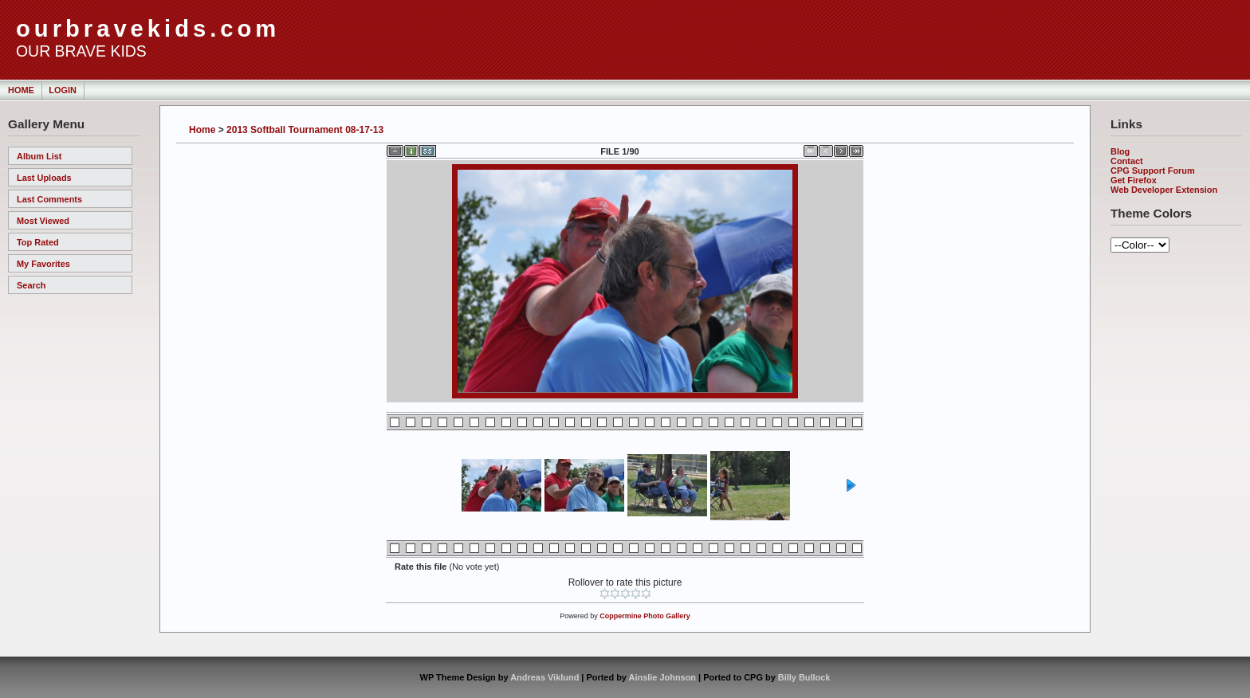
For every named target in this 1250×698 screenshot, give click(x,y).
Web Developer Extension (1163, 189)
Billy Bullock (804, 677)
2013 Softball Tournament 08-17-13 (304, 129)
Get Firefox (1133, 180)
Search (31, 285)
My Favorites (43, 264)
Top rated (38, 242)
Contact (1126, 161)
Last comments (49, 199)
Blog (1120, 151)
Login (63, 90)
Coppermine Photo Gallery (644, 616)
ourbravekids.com (148, 28)
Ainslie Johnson (662, 677)
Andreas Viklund (544, 677)
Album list (39, 156)
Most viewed (43, 220)
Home (21, 90)
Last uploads (44, 177)
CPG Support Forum (1152, 170)
